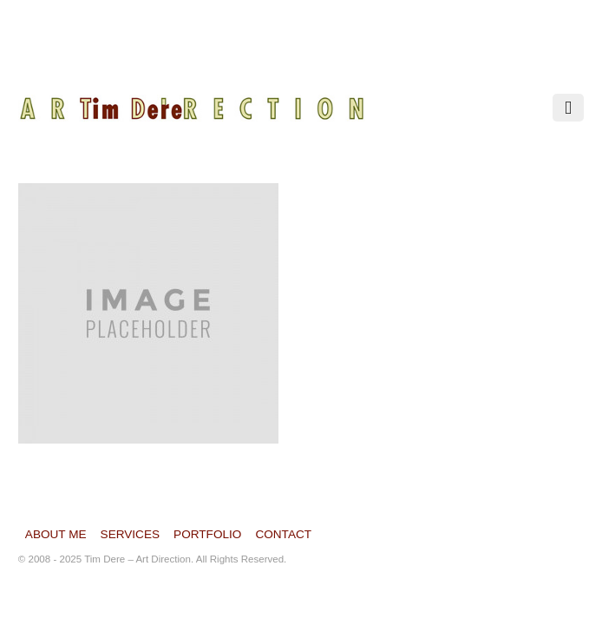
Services (130, 533)
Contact (283, 533)
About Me (56, 533)
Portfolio (207, 533)
